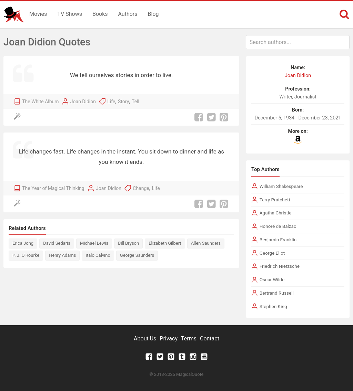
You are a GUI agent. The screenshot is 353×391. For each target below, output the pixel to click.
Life (111, 101)
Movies (38, 14)
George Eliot (272, 253)
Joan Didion (83, 101)
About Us (145, 338)
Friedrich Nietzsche (280, 266)
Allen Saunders (206, 243)
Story (123, 101)
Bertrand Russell (277, 293)
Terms (188, 338)
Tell (135, 101)
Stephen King (273, 306)
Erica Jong (22, 243)
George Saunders (137, 255)
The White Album (40, 101)
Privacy (169, 338)
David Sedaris (56, 243)
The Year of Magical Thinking (53, 188)
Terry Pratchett (275, 199)
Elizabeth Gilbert (165, 243)
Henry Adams (62, 255)
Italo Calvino (97, 255)
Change (141, 188)
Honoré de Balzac (278, 226)
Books (100, 14)
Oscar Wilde (272, 279)
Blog (153, 14)
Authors (128, 14)
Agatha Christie (276, 212)
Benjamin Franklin (278, 239)
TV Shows (69, 14)
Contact (209, 338)
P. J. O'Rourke (25, 255)
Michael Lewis (94, 243)
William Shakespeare (281, 186)
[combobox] (298, 42)
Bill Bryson (128, 243)
